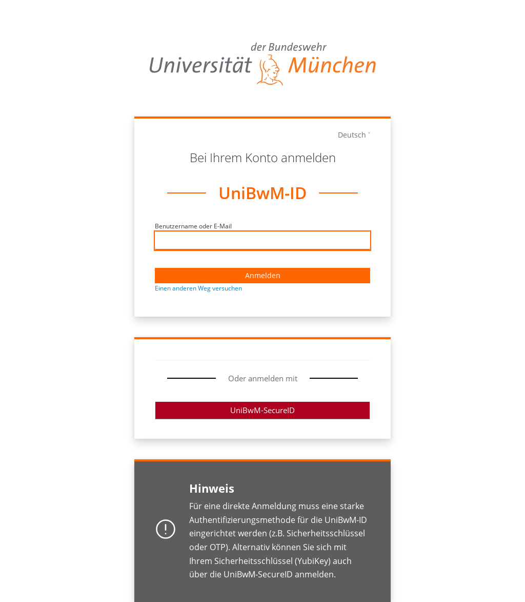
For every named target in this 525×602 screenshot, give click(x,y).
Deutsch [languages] (352, 135)
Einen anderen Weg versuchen (198, 288)
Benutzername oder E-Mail (193, 226)
